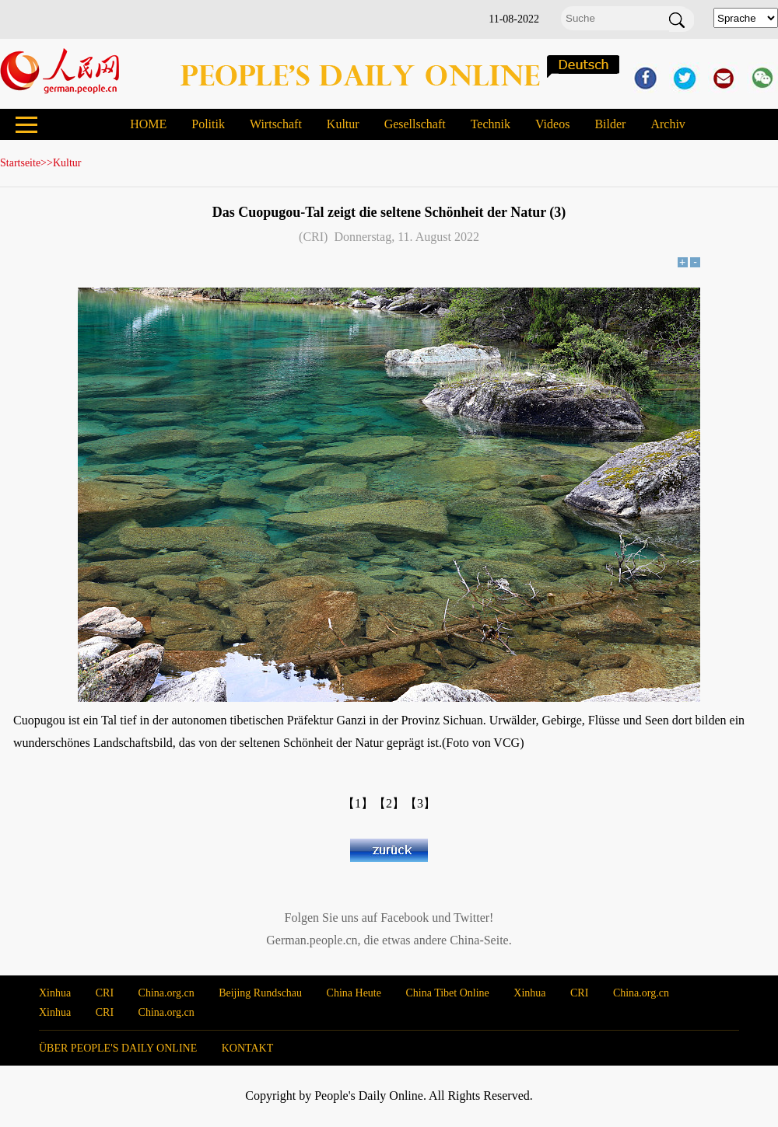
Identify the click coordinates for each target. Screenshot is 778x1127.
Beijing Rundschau (260, 993)
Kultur (343, 124)
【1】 (357, 803)
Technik (490, 124)
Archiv (667, 124)
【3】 (420, 803)
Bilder (610, 124)
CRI (105, 993)
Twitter (471, 917)
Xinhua (55, 993)
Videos (552, 124)
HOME (148, 124)
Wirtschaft (276, 124)
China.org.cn (166, 993)
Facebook (404, 917)
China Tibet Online (447, 993)
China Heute (354, 993)
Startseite (20, 163)
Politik (208, 124)
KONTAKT (248, 1048)
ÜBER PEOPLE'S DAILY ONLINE (118, 1048)
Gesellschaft (415, 124)
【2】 (389, 803)
